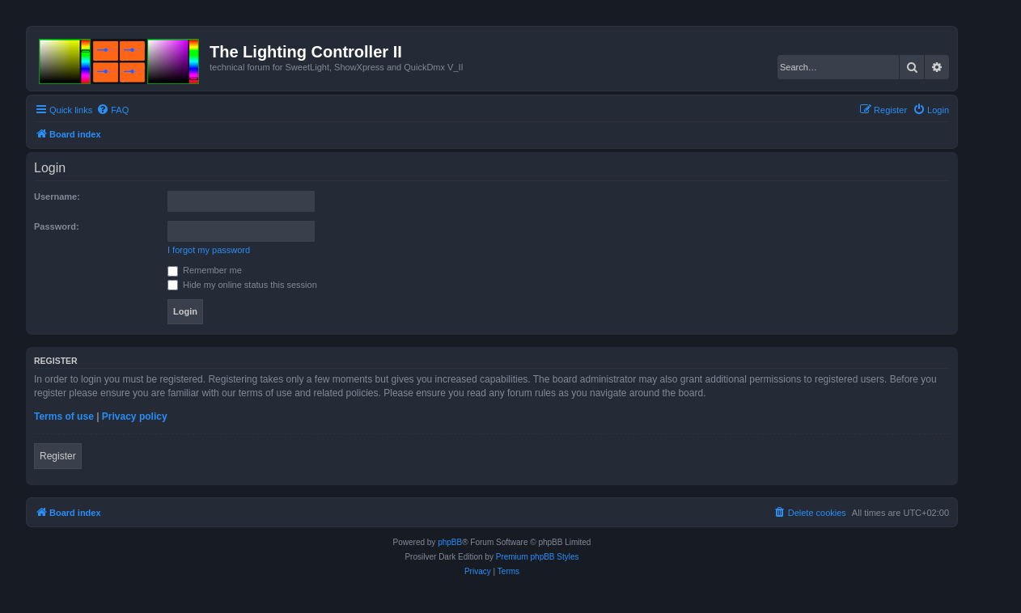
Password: (56, 226)
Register (58, 456)
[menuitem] (112, 110)
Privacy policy (134, 416)
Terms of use (64, 416)
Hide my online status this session (242, 285)
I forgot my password (208, 250)
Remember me (204, 270)
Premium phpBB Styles (537, 556)
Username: (57, 196)
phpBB (450, 542)
